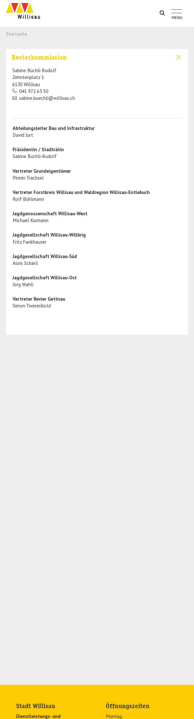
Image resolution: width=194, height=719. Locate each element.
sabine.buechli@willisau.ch (43, 98)
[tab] (97, 77)
